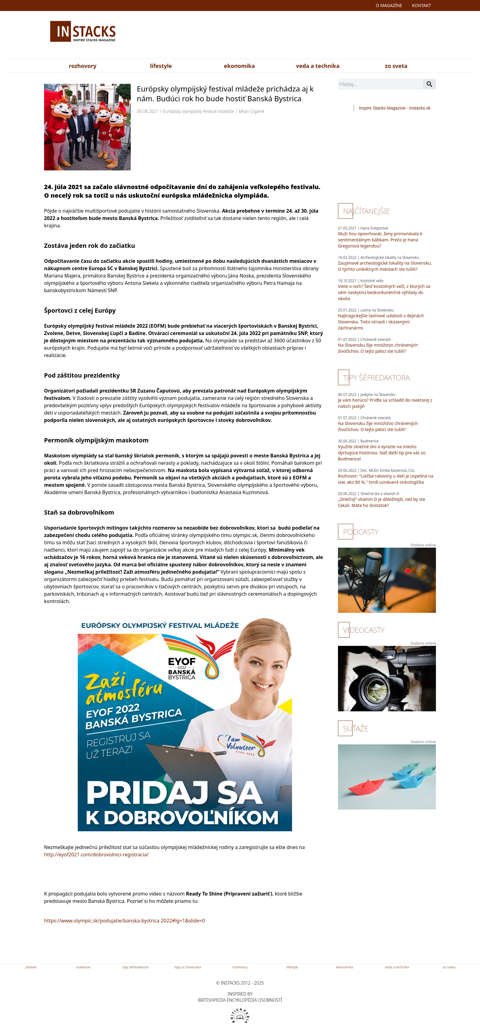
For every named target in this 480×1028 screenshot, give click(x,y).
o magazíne (389, 5)
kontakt (421, 5)
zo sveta (396, 65)
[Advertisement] (300, 36)
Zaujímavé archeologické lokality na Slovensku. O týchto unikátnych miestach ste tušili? (385, 266)
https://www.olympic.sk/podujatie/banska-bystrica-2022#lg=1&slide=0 (124, 920)
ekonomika (239, 65)
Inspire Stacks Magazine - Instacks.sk (394, 108)
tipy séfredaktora (135, 967)
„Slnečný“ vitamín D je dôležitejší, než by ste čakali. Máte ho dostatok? (381, 502)
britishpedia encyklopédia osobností (240, 1000)
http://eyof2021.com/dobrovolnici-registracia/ (96, 854)
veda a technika (317, 65)
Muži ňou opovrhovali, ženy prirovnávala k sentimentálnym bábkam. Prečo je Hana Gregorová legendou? (380, 240)
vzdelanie (83, 967)
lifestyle (161, 65)
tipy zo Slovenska (188, 967)
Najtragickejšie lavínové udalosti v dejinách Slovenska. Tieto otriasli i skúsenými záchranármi (381, 322)
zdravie (30, 967)
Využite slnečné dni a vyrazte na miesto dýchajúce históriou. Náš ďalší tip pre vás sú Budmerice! (382, 453)
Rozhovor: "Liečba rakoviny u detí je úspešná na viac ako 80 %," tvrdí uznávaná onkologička (385, 479)
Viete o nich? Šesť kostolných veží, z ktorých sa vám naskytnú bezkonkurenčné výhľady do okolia (384, 292)
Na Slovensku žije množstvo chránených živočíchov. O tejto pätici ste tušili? (378, 348)
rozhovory (82, 65)
